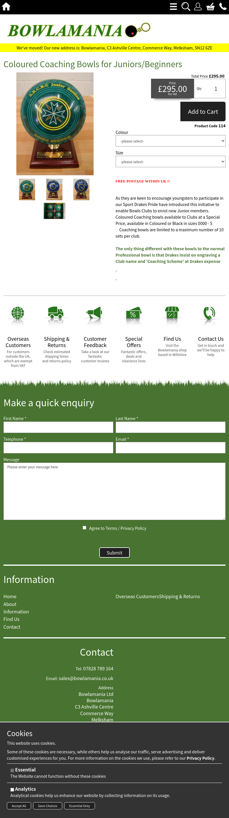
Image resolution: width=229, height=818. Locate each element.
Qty (199, 88)
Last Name (127, 418)
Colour (122, 132)
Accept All (19, 805)
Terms (111, 528)
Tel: (79, 671)
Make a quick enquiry (48, 402)
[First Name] (58, 427)
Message (11, 459)
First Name (14, 418)
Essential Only (79, 805)
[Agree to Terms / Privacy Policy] (84, 528)
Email (122, 439)
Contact (97, 654)
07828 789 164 (98, 671)
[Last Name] (171, 427)
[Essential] (12, 770)
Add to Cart (203, 111)
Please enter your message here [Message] (114, 491)
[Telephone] (58, 447)
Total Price (199, 76)
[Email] (171, 447)
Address (105, 690)
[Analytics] (12, 790)
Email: (52, 681)
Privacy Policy (133, 528)
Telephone (14, 439)
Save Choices (47, 805)
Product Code (205, 126)
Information (29, 582)
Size (119, 152)
